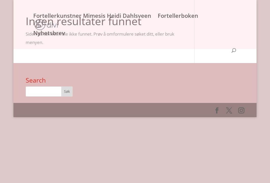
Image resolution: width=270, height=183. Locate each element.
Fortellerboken (178, 16)
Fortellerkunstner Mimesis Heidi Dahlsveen (92, 16)
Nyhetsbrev (49, 34)
